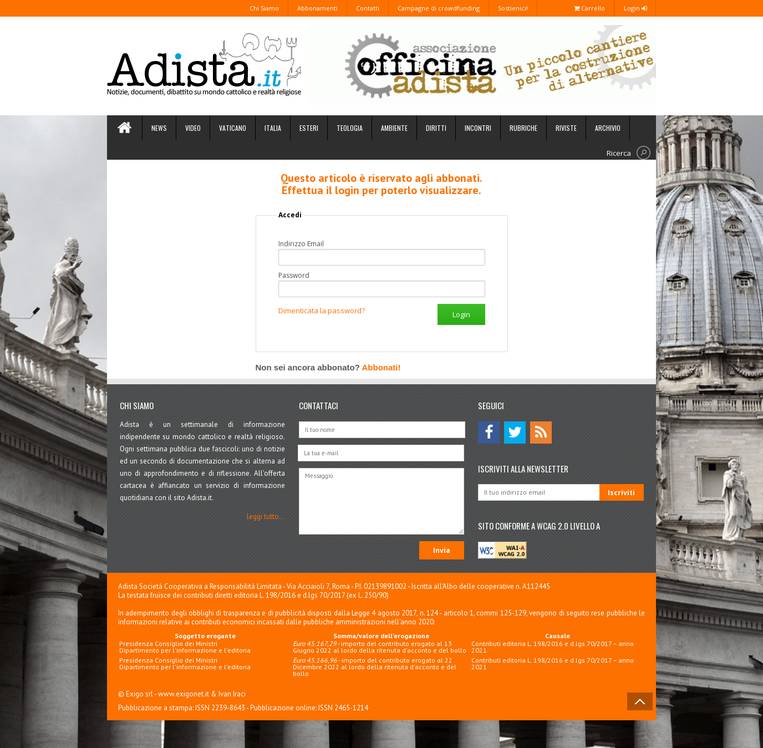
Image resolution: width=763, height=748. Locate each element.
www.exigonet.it (183, 694)
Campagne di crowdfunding (439, 8)
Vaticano (232, 128)
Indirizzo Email (301, 244)
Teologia (350, 128)
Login (635, 8)
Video (193, 128)
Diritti (436, 128)
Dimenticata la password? (321, 311)
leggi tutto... (266, 516)
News (159, 128)
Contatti (367, 8)
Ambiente (394, 128)
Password (293, 275)
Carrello (589, 8)
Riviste (566, 128)
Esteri (308, 128)
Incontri (478, 128)
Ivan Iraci (232, 694)
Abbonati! (381, 367)
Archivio (607, 128)
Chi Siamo (264, 8)
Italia (272, 128)
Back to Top (640, 701)
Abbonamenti (317, 8)
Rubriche (523, 128)
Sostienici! (513, 8)
